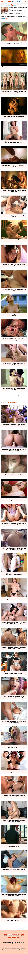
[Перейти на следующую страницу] (18, 395)
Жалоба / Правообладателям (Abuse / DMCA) (13, 942)
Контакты (14, 943)
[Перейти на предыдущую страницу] (10, 395)
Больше (25, 16)
